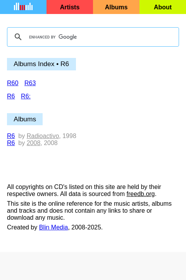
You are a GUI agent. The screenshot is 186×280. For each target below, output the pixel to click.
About (163, 7)
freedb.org (141, 194)
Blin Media (53, 227)
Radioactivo (43, 136)
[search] (92, 37)
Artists (70, 7)
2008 (34, 143)
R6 (11, 136)
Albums (116, 7)
